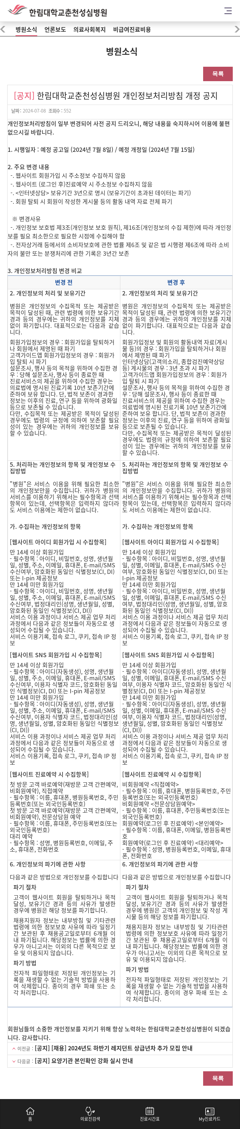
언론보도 (55, 29)
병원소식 (26, 29)
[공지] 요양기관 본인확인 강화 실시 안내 (84, 1061)
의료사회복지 (89, 29)
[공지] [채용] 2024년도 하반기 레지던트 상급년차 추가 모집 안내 (114, 1048)
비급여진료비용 (132, 29)
